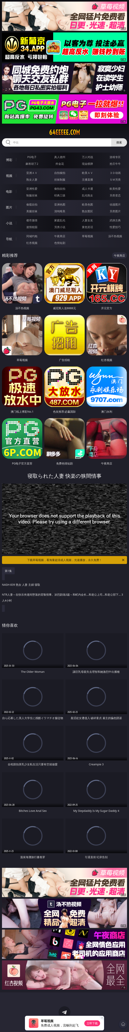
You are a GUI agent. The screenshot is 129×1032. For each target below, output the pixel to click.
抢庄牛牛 (115, 164)
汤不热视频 (115, 236)
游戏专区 (115, 157)
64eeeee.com (64, 132)
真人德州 (59, 157)
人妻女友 (87, 220)
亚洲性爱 (31, 188)
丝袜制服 (59, 179)
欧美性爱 (115, 188)
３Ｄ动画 (115, 173)
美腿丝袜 (31, 211)
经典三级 (59, 195)
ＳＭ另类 (115, 179)
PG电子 (32, 157)
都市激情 (31, 220)
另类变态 (115, 195)
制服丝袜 (31, 195)
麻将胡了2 (32, 164)
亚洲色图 (59, 204)
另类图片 (115, 211)
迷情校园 (31, 227)
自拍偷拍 (59, 173)
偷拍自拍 (59, 188)
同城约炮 (31, 236)
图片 (9, 207)
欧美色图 (87, 204)
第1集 (8, 571)
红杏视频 (31, 243)
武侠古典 (115, 220)
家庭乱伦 (59, 220)
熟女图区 (87, 211)
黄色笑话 (87, 227)
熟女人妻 (31, 179)
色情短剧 (59, 243)
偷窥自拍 (31, 204)
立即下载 (92, 1023)
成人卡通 (87, 188)
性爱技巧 (115, 227)
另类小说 (59, 227)
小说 (9, 223)
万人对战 (87, 157)
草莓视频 (87, 236)
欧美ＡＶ (87, 173)
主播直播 (87, 179)
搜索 (119, 142)
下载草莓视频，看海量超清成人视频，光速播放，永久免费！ (76, 560)
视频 (9, 175)
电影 (9, 191)
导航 (9, 239)
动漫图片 (115, 204)
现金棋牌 (87, 164)
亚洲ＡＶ (31, 173)
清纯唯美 (59, 211)
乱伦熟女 (87, 195)
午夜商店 (59, 236)
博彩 (9, 160)
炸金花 (60, 164)
